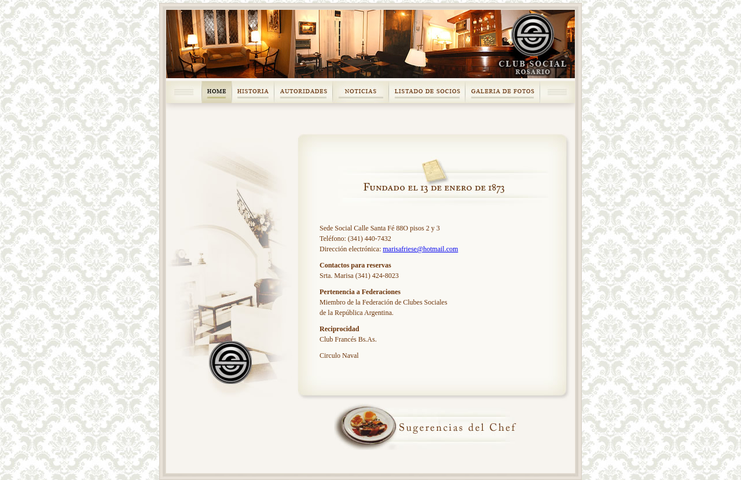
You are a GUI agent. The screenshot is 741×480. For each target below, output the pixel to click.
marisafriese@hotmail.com (420, 249)
